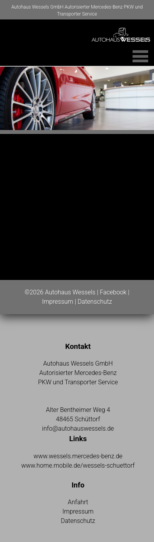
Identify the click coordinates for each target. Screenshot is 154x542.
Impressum (57, 301)
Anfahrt (78, 502)
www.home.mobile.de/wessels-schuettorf (78, 465)
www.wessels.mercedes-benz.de (78, 456)
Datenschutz (95, 301)
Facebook (113, 292)
